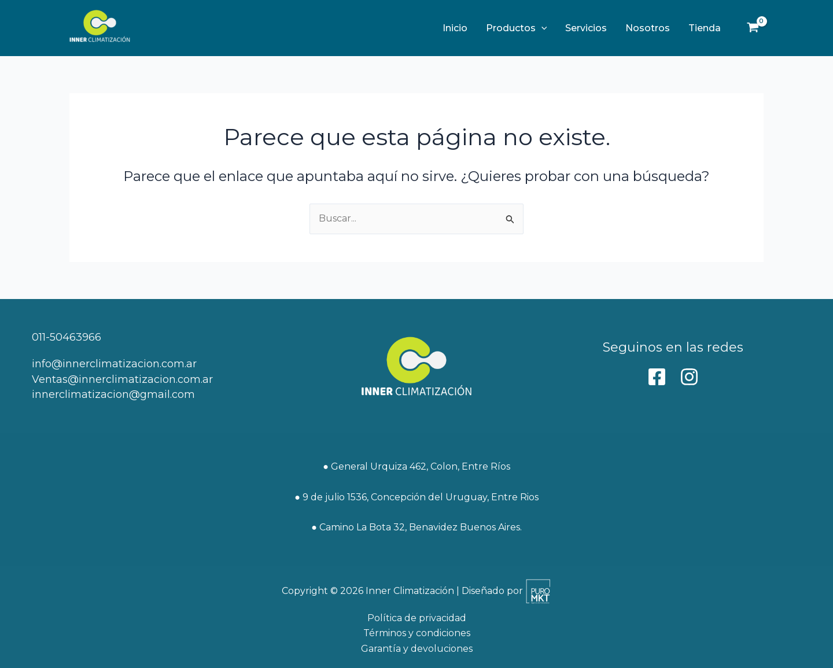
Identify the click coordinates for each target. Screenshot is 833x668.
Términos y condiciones (416, 633)
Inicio (455, 28)
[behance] (657, 376)
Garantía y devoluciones (417, 648)
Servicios (586, 28)
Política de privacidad (416, 617)
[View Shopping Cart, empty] (753, 28)
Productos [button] (516, 28)
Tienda (704, 28)
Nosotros (647, 28)
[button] (541, 28)
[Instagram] (689, 376)
